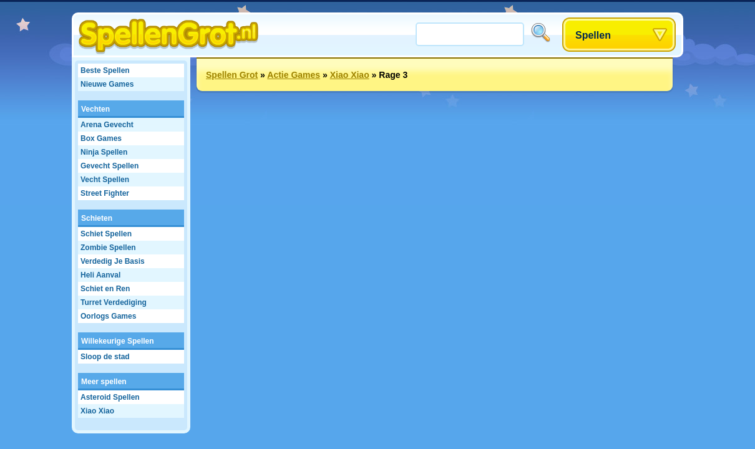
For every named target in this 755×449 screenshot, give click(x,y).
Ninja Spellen (103, 152)
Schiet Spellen (106, 233)
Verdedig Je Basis (112, 261)
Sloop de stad (105, 356)
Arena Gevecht (107, 124)
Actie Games (293, 75)
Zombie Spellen (108, 247)
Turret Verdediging (113, 302)
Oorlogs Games (108, 316)
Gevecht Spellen (109, 166)
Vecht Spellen (104, 179)
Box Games (101, 138)
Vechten (95, 109)
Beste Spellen (105, 70)
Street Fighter (104, 193)
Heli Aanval (100, 275)
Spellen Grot (232, 75)
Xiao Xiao (97, 411)
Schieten (96, 218)
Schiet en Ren (105, 288)
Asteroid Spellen (110, 397)
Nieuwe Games (107, 84)
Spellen (593, 35)
